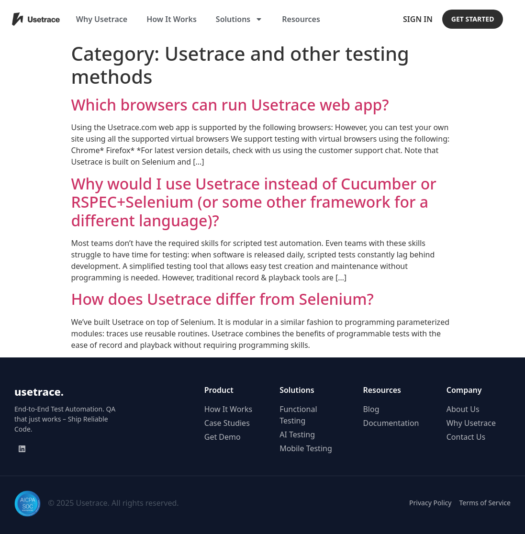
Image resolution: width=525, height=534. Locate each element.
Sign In (418, 19)
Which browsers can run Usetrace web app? (230, 104)
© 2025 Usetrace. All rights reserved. (113, 503)
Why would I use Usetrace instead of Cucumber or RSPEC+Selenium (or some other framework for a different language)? (253, 202)
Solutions (239, 19)
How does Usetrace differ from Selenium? (222, 299)
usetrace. (39, 391)
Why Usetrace (101, 19)
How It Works (171, 19)
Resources (301, 19)
